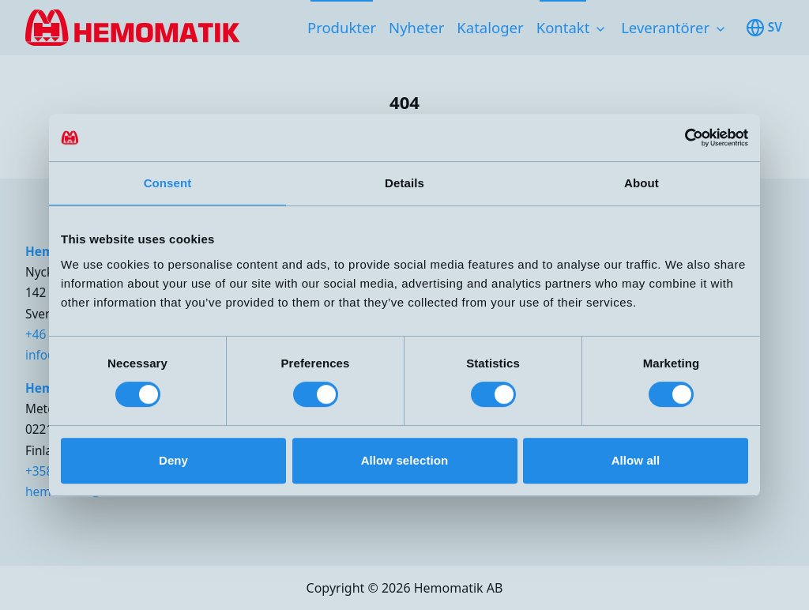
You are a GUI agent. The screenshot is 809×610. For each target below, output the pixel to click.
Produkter (341, 27)
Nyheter (416, 27)
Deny (173, 460)
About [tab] (641, 183)
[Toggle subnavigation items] (600, 29)
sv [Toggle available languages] (764, 27)
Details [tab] (404, 183)
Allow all (635, 460)
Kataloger (490, 27)
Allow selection (405, 460)
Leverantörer (665, 27)
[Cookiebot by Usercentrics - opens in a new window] (679, 137)
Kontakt (563, 27)
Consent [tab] (168, 183)
